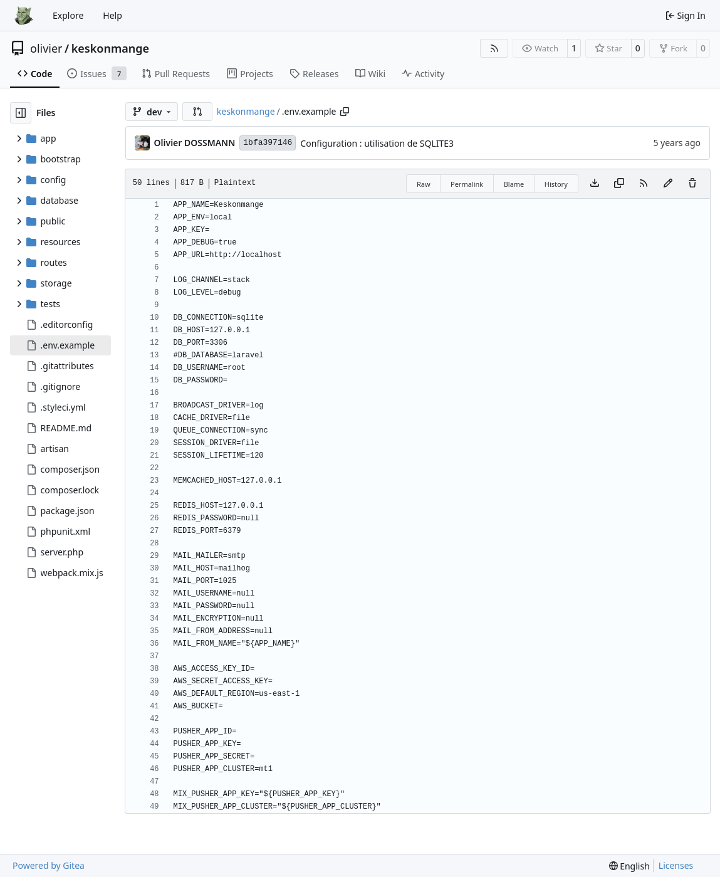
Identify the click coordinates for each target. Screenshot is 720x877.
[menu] (629, 866)
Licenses (676, 865)
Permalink (467, 184)
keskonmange (110, 48)
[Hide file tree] (20, 112)
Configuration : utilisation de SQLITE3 (377, 143)
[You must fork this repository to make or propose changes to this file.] (668, 183)
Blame (514, 184)
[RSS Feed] (494, 48)
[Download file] (595, 183)
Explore (68, 15)
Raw (423, 184)
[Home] (23, 15)
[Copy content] (619, 183)
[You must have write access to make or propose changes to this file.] (692, 183)
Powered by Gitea (49, 865)
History (556, 184)
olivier (46, 48)
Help (112, 15)
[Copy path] (344, 111)
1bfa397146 (267, 142)
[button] (197, 111)
